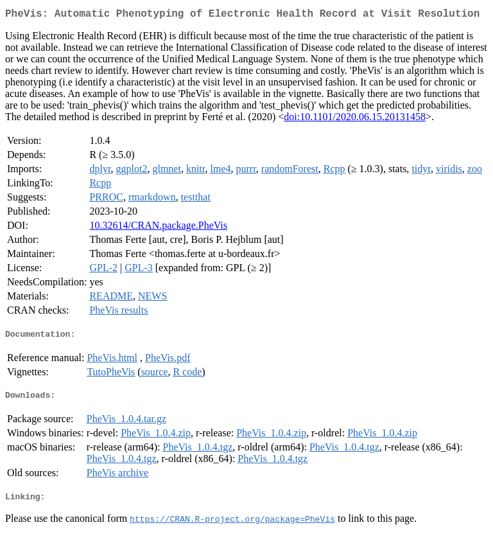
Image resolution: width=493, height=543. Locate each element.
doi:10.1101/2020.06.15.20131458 (355, 119)
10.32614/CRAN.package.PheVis (158, 227)
